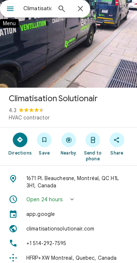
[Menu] (10, 9)
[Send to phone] (93, 146)
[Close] (80, 9)
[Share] (117, 143)
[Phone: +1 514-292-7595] (68, 243)
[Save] (44, 143)
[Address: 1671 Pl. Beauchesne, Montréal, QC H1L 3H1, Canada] (68, 182)
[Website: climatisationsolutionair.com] (68, 228)
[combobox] (37, 8)
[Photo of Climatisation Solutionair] (68, 44)
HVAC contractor (29, 117)
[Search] (62, 9)
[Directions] (20, 143)
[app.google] (68, 214)
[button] (68, 199)
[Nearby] (68, 143)
